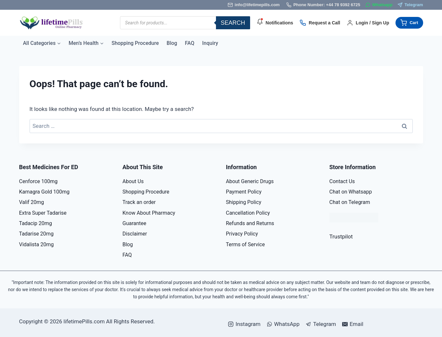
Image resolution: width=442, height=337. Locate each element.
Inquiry (210, 43)
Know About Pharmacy (149, 213)
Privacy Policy (242, 234)
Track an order (139, 202)
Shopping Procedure (135, 43)
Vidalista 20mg (36, 244)
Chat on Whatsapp (350, 192)
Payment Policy (244, 192)
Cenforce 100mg (38, 181)
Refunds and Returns (250, 223)
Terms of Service (245, 244)
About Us (133, 181)
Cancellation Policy (248, 213)
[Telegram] (410, 5)
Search (233, 23)
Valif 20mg (31, 202)
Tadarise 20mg (36, 234)
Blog (172, 43)
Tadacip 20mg (35, 223)
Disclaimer (135, 234)
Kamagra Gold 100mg (44, 192)
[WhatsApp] (379, 5)
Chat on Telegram (349, 202)
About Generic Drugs (250, 181)
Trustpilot (341, 236)
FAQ (189, 43)
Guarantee (134, 223)
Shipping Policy (243, 202)
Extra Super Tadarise (43, 213)
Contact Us (342, 181)
